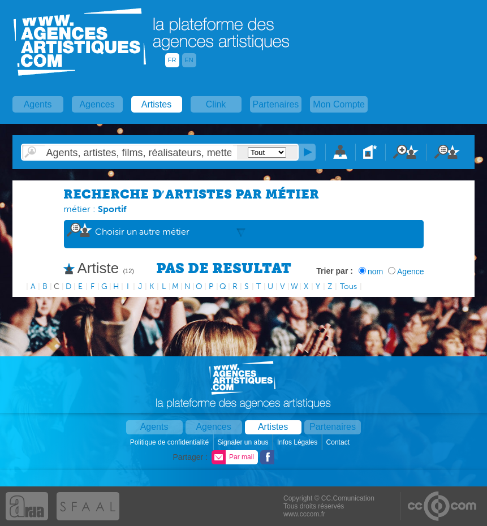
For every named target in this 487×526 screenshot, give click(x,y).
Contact (339, 442)
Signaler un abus (243, 442)
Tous (348, 286)
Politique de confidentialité (170, 442)
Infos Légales (298, 442)
